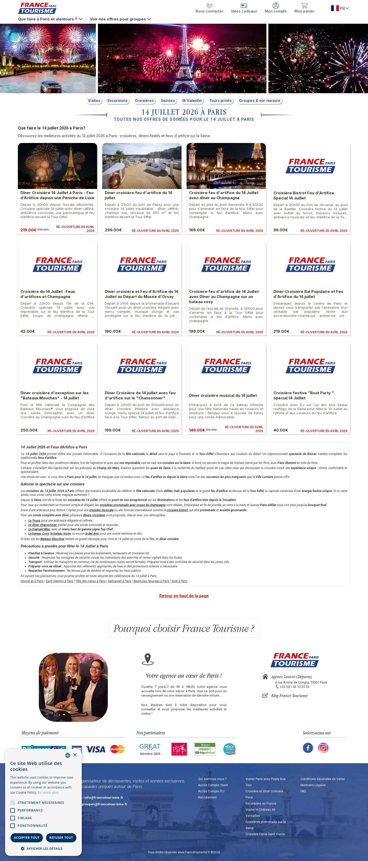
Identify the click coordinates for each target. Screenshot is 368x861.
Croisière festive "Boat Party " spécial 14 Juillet (303, 395)
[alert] (43, 802)
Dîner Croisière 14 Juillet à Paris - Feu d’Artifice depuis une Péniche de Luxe (57, 195)
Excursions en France (261, 803)
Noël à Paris (179, 581)
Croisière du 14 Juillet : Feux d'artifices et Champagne (47, 294)
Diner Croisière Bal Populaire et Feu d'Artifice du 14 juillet (308, 294)
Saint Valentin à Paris (59, 581)
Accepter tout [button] (26, 837)
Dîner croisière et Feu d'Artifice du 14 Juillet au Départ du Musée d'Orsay (141, 294)
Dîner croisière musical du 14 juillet (223, 395)
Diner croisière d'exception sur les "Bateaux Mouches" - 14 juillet (54, 395)
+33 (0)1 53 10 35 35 (294, 687)
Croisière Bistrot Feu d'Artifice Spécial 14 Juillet (303, 195)
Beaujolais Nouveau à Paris (151, 581)
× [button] (75, 755)
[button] (43, 848)
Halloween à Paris (119, 581)
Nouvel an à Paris (32, 581)
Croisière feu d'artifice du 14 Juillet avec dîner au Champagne (223, 195)
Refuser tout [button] (61, 837)
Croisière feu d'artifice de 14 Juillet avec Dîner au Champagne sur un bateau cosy (224, 296)
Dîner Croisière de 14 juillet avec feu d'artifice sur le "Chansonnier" (140, 395)
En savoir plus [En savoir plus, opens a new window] (48, 792)
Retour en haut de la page (184, 595)
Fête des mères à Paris (91, 581)
